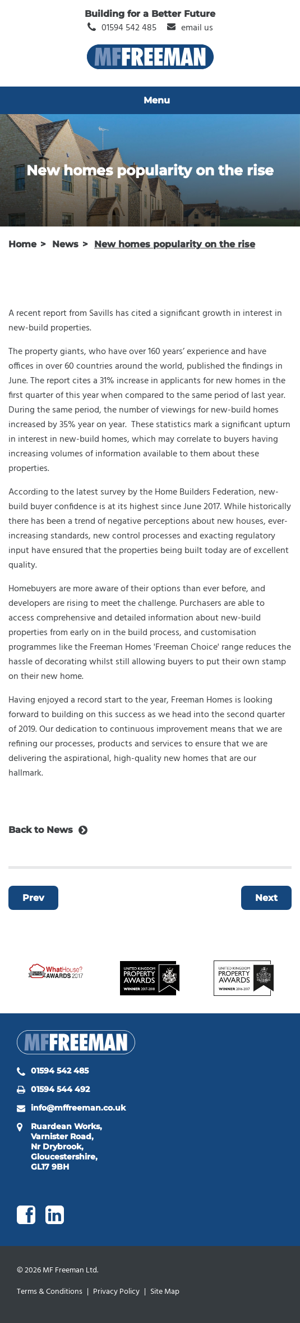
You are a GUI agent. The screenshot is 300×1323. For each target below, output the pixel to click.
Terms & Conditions (49, 1291)
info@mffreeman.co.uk (78, 1108)
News (65, 244)
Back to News (40, 829)
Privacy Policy (116, 1291)
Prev (33, 897)
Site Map (164, 1291)
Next (266, 897)
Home (22, 244)
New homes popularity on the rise (174, 244)
